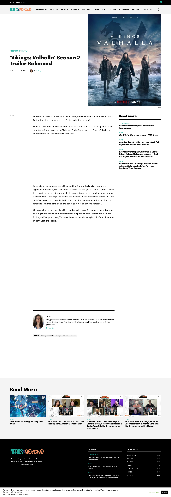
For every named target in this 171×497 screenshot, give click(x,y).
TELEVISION (15, 51)
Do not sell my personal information (15, 494)
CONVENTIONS (124, 123)
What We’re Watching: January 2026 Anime (138, 135)
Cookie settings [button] (153, 492)
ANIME (121, 133)
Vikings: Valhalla (47, 336)
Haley (38, 71)
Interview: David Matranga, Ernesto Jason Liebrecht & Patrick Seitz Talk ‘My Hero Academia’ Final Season (138, 166)
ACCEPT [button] (164, 492)
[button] (158, 9)
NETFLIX (24, 51)
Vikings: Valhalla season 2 (66, 336)
